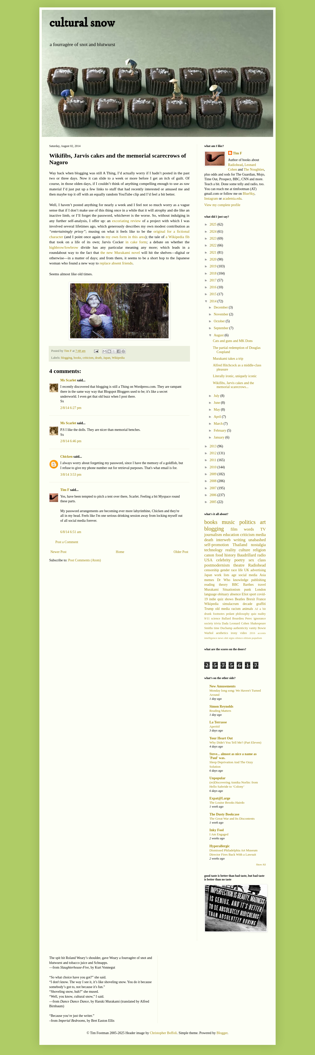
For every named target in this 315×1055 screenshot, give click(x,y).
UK (246, 570)
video (243, 633)
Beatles (240, 599)
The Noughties (254, 169)
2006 (214, 495)
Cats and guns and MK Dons (232, 341)
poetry (239, 560)
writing (239, 539)
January (219, 437)
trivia (217, 623)
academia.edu (232, 198)
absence (235, 594)
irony (234, 633)
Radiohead (235, 165)
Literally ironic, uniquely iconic (235, 376)
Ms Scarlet (68, 380)
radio (261, 555)
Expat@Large (219, 798)
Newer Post (58, 552)
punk (247, 589)
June (217, 403)
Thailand (240, 544)
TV (263, 529)
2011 (213, 460)
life (240, 570)
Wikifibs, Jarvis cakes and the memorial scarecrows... (233, 385)
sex (251, 560)
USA (208, 560)
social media (247, 575)
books (77, 357)
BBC (235, 584)
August (219, 335)
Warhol (208, 633)
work (217, 575)
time (216, 628)
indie (212, 599)
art (263, 522)
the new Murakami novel (120, 252)
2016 (214, 287)
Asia (262, 575)
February (220, 430)
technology (213, 550)
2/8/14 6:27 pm (70, 408)
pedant (230, 614)
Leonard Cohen (239, 623)
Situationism (231, 589)
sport (252, 594)
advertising (258, 570)
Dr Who (223, 580)
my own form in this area (125, 237)
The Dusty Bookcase (224, 814)
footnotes (218, 614)
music (228, 522)
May (217, 409)
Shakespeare (258, 623)
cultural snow (82, 23)
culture (244, 550)
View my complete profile (222, 205)
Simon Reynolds (221, 706)
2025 (214, 224)
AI (256, 609)
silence (239, 637)
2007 (214, 488)
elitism (247, 637)
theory (223, 584)
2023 (214, 238)
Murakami (211, 589)
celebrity (223, 560)
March (218, 423)
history (230, 555)
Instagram (211, 198)
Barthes (248, 584)
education (231, 534)
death (98, 357)
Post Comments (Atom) (84, 560)
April (218, 417)
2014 (214, 301)
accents (262, 633)
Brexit (250, 599)
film (234, 529)
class (262, 560)
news (220, 637)
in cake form (136, 242)
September (221, 328)
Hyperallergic (219, 846)
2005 (214, 502)
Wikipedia (118, 357)
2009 (214, 474)
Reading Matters (220, 711)
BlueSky (248, 193)
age (234, 575)
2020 (214, 259)
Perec (248, 618)
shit (226, 637)
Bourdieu (238, 618)
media (261, 534)
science (215, 618)
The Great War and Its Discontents (232, 818)
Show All (261, 864)
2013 (214, 446)
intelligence (210, 637)
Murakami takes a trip (228, 358)
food (219, 555)
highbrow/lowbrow (63, 247)
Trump (209, 609)
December (221, 307)
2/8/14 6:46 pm (70, 441)
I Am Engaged (218, 834)
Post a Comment (66, 542)
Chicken (66, 456)
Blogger (222, 1033)
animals (247, 609)
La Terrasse (218, 722)
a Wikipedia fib (177, 237)
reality (230, 550)
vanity (253, 628)
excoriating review (126, 221)
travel (262, 584)
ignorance (259, 618)
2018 (214, 273)
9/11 (207, 618)
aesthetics (222, 633)
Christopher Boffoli (163, 1033)
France (261, 599)
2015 (214, 294)
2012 (214, 453)
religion (259, 550)
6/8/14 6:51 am (70, 532)
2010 (214, 467)
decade (247, 604)
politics (247, 522)
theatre (239, 565)
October (220, 321)
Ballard (226, 618)
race (234, 570)
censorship (211, 570)
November (221, 314)
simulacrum (230, 604)
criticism (88, 357)
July (217, 396)
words (249, 529)
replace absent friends (116, 263)
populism (257, 637)
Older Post (181, 552)
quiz (253, 614)
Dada (225, 623)
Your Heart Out (221, 738)
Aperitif (214, 726)
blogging (66, 357)
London (260, 589)
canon (209, 555)
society (208, 623)
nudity (262, 614)
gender (225, 570)
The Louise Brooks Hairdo (226, 802)
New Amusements (222, 686)
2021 (214, 252)
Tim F (64, 490)
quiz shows (226, 599)
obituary (223, 594)
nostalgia (258, 544)
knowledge (240, 580)
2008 (214, 481)
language (210, 594)
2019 (214, 266)
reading (209, 584)
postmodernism (217, 565)
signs (232, 637)
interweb (223, 539)
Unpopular (217, 778)
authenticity (240, 628)
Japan (106, 357)
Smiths (208, 628)
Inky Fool (216, 830)
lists (226, 575)
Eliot (245, 594)
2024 (214, 231)
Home (120, 552)
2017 (214, 280)
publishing (258, 580)
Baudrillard (246, 555)
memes (209, 580)
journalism (213, 534)
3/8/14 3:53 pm (70, 474)
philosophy (243, 614)
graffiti (261, 604)
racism (235, 609)
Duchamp (226, 628)
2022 (214, 245)
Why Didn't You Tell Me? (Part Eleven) (235, 742)
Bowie (262, 628)
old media (222, 609)
